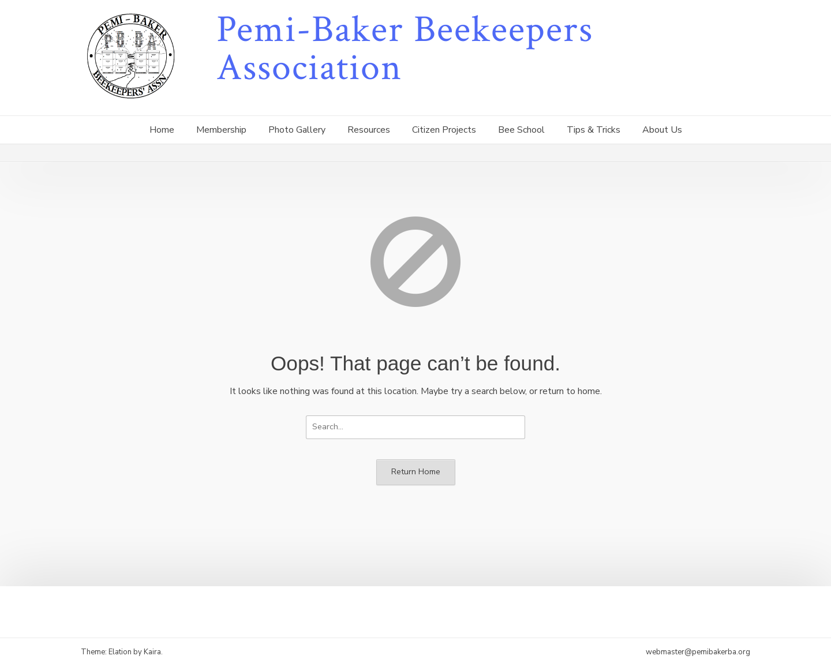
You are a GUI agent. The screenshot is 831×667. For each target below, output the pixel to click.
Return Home (415, 471)
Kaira (152, 652)
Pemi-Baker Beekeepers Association (404, 48)
